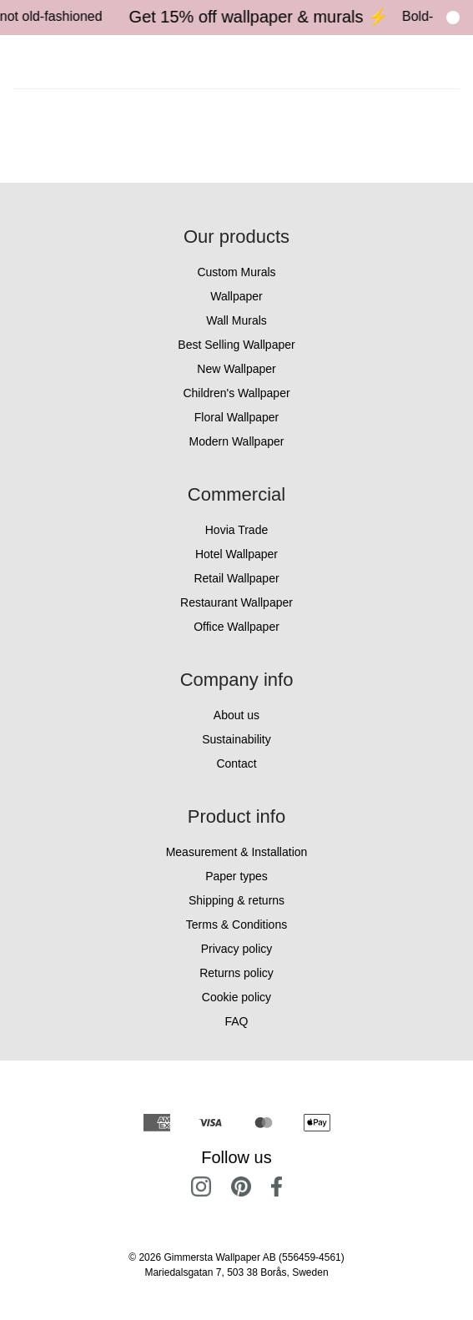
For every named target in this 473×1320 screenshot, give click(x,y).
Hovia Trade (236, 530)
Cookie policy (236, 997)
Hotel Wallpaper (236, 554)
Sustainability (236, 739)
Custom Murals (236, 272)
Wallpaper (236, 296)
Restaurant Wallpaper (236, 602)
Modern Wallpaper (236, 441)
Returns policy (236, 973)
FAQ (236, 1021)
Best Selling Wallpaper (236, 344)
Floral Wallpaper (236, 417)
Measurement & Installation (237, 852)
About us (236, 715)
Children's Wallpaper (236, 393)
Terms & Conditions (236, 924)
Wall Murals (236, 320)
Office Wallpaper (236, 626)
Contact (236, 763)
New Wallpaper (236, 368)
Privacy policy (237, 948)
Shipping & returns (236, 900)
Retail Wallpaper (236, 578)
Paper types (236, 876)
